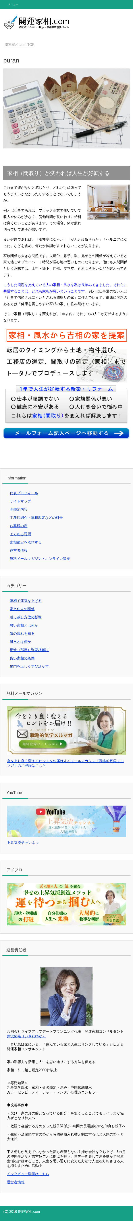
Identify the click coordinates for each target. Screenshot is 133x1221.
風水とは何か (20, 642)
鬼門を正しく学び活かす (29, 666)
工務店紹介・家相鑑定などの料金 (36, 518)
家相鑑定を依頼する (26, 542)
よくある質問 (20, 534)
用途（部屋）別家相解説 (29, 650)
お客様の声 (18, 526)
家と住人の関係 (22, 609)
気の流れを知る (22, 633)
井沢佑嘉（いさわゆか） (26, 1036)
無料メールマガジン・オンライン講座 (40, 559)
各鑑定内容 (18, 509)
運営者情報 (18, 550)
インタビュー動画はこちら (28, 1174)
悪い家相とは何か (24, 625)
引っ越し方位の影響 (26, 617)
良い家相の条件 (22, 658)
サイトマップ (20, 501)
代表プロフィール (24, 493)
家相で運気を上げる (26, 601)
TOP (19, 45)
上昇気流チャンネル (23, 843)
